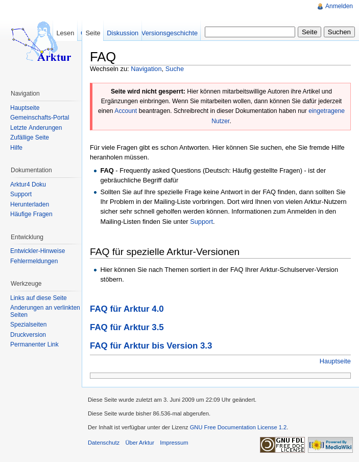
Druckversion (28, 334)
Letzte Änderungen (36, 127)
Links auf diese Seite (38, 298)
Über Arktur (139, 443)
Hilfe (16, 147)
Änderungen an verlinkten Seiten (45, 311)
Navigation (146, 69)
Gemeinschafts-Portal (39, 117)
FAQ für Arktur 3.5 (127, 327)
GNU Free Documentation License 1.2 (238, 427)
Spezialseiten (28, 324)
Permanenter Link (34, 344)
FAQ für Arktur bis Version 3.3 (151, 346)
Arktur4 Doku (28, 184)
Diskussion (122, 33)
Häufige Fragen (31, 214)
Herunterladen (29, 204)
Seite (92, 33)
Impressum (174, 443)
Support (201, 221)
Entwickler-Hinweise (37, 251)
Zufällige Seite (29, 137)
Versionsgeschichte (169, 33)
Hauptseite (335, 361)
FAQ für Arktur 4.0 (127, 309)
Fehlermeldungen (34, 261)
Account (125, 110)
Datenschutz (103, 443)
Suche (174, 69)
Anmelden (339, 6)
